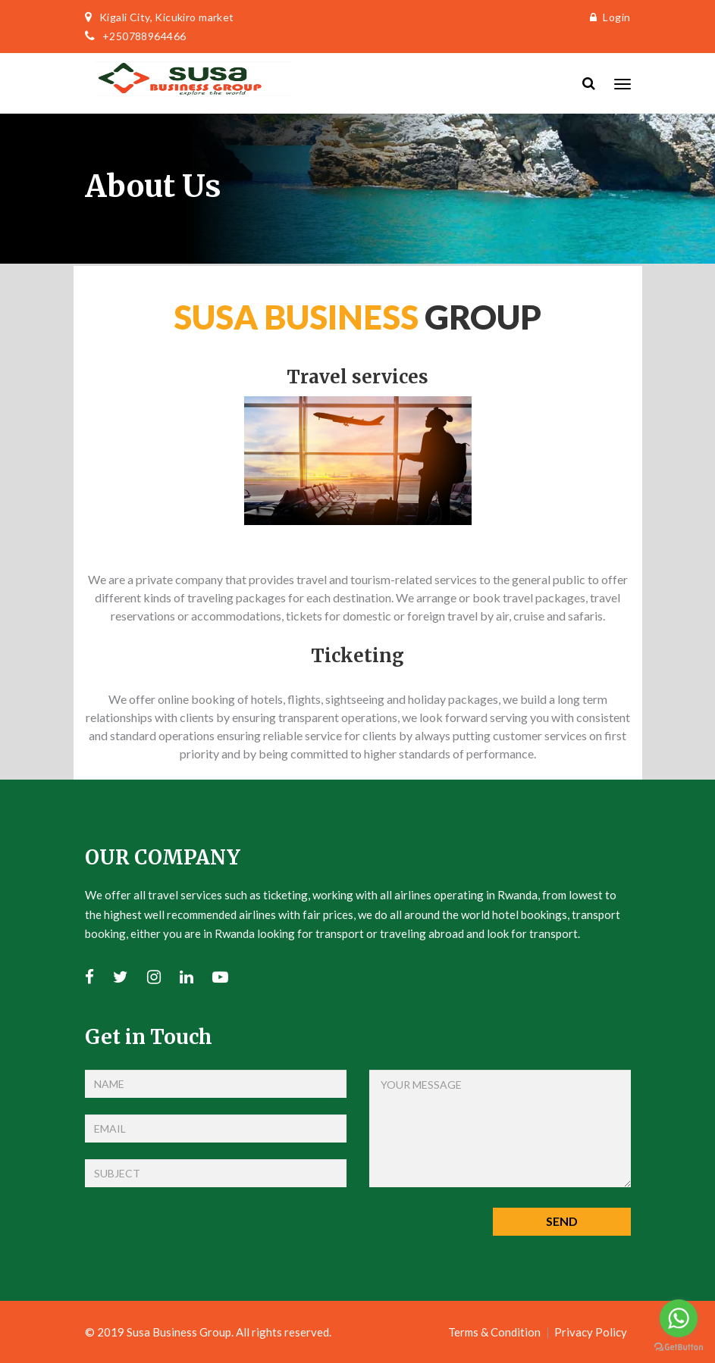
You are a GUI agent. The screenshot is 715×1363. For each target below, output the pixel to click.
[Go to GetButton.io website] (678, 1347)
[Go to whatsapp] (679, 1318)
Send (562, 1221)
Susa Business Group (179, 1332)
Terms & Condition (494, 1332)
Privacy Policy (590, 1332)
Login (606, 17)
